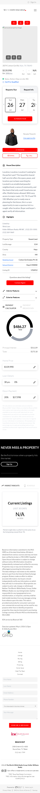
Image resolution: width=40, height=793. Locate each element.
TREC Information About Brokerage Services (20, 776)
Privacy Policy (7, 790)
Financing (20, 665)
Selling (20, 662)
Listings (20, 655)
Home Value (20, 668)
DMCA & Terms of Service (22, 790)
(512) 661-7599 (20, 752)
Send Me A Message (20, 725)
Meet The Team (20, 671)
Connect (20, 674)
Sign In (32, 2)
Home (20, 652)
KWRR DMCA (20, 778)
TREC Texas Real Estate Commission (20, 774)
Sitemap (34, 790)
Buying (20, 658)
